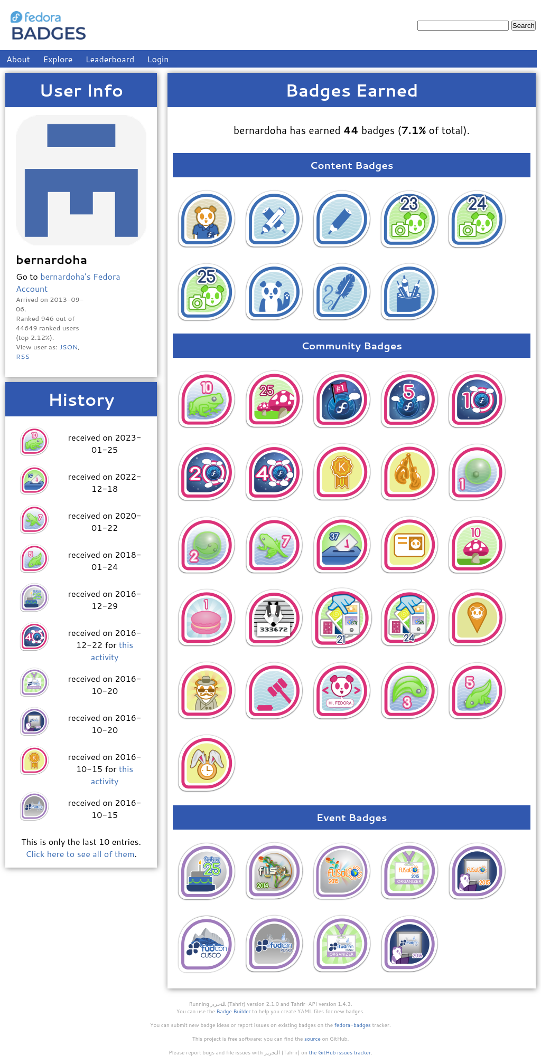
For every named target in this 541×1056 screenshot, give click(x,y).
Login (158, 59)
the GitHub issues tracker (340, 1052)
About (18, 59)
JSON (68, 346)
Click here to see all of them (79, 854)
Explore (57, 59)
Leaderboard (110, 59)
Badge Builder (234, 1011)
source (312, 1038)
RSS (23, 356)
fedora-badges (352, 1025)
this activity (112, 651)
